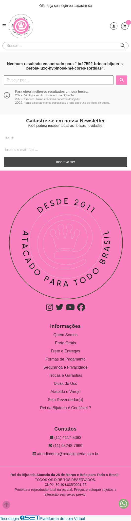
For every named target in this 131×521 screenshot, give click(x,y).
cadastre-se (83, 6)
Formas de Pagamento (65, 359)
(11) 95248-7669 (65, 446)
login (65, 6)
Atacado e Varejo (66, 392)
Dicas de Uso (65, 383)
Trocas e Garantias (65, 375)
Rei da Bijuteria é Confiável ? (65, 408)
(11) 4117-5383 (65, 437)
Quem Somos (66, 335)
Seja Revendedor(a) (65, 400)
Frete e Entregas (65, 351)
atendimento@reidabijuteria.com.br (66, 454)
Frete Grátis (65, 343)
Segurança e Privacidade (65, 367)
